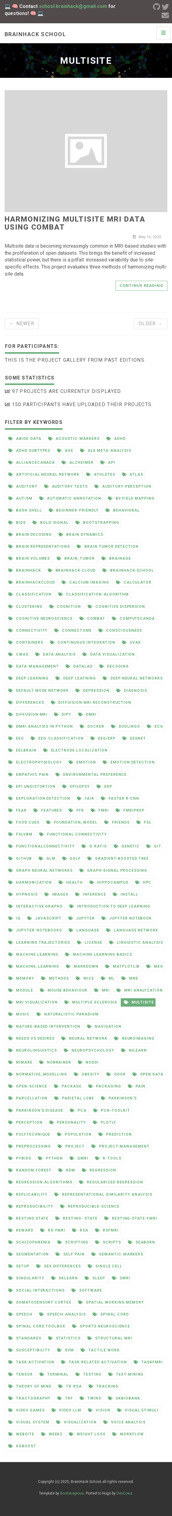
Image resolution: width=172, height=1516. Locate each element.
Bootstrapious (72, 1493)
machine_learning (33, 966)
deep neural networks (133, 678)
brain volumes (29, 558)
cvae (131, 642)
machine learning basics (98, 954)
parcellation (28, 1098)
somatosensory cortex (39, 1302)
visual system (28, 1422)
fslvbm (20, 834)
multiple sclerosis (90, 1002)
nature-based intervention (44, 1026)
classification (30, 594)
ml (108, 978)
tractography (29, 1398)
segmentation (28, 1254)
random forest (30, 1170)
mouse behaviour (63, 990)
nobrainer (55, 1062)
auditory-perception (122, 486)
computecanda (133, 618)
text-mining (126, 1374)
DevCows (124, 1493)
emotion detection (129, 762)
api (107, 462)
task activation (31, 1362)
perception (25, 1122)
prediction (115, 1134)
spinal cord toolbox (36, 1326)
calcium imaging (85, 582)
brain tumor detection (108, 546)
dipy (62, 714)
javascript (44, 918)
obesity (87, 1074)
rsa (80, 1230)
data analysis (55, 654)
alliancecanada (31, 462)
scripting (72, 1242)
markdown (82, 966)
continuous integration (82, 642)
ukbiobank (124, 1398)
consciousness (120, 630)
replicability (28, 1194)
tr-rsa (70, 1386)
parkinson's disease (35, 1110)
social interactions (36, 1290)
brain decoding (30, 534)
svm (65, 1350)
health (71, 882)
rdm (66, 1170)
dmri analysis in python (40, 726)
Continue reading (141, 285)
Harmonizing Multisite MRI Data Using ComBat (75, 223)
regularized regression (111, 1182)
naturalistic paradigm (67, 1014)
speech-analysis (62, 1314)
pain (137, 1086)
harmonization (30, 882)
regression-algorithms (40, 1182)
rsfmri (107, 1230)
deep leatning (75, 678)
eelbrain (22, 750)
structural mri (109, 1338)
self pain (70, 1254)
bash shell (25, 510)
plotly (104, 1122)
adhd (116, 438)
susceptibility (29, 1350)
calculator (134, 582)
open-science (27, 1086)
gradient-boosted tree (118, 858)
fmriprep (130, 810)
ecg (155, 726)
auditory (22, 486)
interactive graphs (35, 906)
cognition (65, 606)
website (21, 1434)
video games (26, 1410)
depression (92, 690)
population (74, 1134)
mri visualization (33, 1002)
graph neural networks (40, 870)
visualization (76, 1422)
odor (116, 1074)
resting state (28, 1218)
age (65, 450)
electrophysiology (35, 762)
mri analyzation (140, 990)
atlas (132, 474)
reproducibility (30, 1206)
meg (154, 966)
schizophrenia (29, 1242)
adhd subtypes (29, 450)
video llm (67, 1410)
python (50, 1158)
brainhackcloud (31, 582)
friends (117, 822)
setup (18, 1266)
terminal (54, 1374)
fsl (144, 822)
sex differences (58, 1266)
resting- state (76, 1218)
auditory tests (66, 486)
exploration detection (39, 798)
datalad (79, 666)
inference (90, 894)
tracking (103, 1386)
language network (132, 930)
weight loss (87, 1434)
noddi (88, 1062)
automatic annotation (70, 498)
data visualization (108, 654)
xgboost (22, 1446)
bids (17, 522)
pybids (19, 1158)
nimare (20, 1062)
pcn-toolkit (111, 1110)
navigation (104, 1026)
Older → (151, 323)
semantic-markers (117, 1254)
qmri (79, 1158)
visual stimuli (138, 1410)
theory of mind (30, 1386)
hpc (143, 882)
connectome (73, 630)
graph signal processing (113, 870)
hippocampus (109, 882)
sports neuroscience (101, 1326)
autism (20, 498)
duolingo (125, 726)
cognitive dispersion (116, 606)
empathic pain (28, 774)
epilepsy (76, 786)
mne (129, 978)
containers (25, 642)
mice (85, 978)
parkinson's (119, 1098)
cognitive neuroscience (40, 618)
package (68, 1086)
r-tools (108, 1158)
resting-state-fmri (130, 1218)
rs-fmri (53, 1230)
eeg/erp (103, 738)
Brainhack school (35, 34)
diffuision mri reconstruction (91, 702)
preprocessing (29, 1146)
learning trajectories (39, 942)
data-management (33, 666)
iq (14, 918)
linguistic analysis (136, 942)
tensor (20, 1374)
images (56, 894)
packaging (104, 1086)
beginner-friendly (74, 510)
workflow (128, 1434)
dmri (87, 714)
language (84, 930)
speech (20, 1314)
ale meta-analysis (105, 450)
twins (90, 1398)
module (20, 990)
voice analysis (124, 1422)
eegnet (134, 738)
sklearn (64, 1278)
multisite (139, 1002)
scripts (108, 1242)
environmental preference (91, 774)
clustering (25, 606)
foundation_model (71, 822)
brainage (116, 558)
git (153, 846)
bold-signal (50, 522)
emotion (82, 762)
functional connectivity (73, 834)
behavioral (122, 510)
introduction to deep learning (109, 906)
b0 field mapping (131, 498)
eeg (16, 738)
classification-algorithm (93, 594)
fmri (100, 810)
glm (47, 858)
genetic (127, 846)
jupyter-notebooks (35, 930)
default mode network (38, 690)
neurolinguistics (32, 1050)
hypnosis (23, 894)
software (86, 1290)
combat (92, 618)
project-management (120, 1146)
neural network (84, 1038)
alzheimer (78, 462)
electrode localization (75, 750)
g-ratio (94, 846)
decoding (114, 666)
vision (99, 1410)
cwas (18, 654)
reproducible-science (89, 1206)
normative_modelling (37, 1074)
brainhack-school (128, 570)
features (47, 810)
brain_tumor (76, 558)
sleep (95, 1278)
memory (21, 978)
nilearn (134, 1050)
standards (24, 1338)
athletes (100, 474)
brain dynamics (81, 534)
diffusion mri (27, 714)
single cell (105, 1266)
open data (148, 1074)
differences (26, 702)
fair (85, 798)
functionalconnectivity (41, 846)
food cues (24, 822)
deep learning (28, 678)
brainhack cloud (72, 570)
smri (121, 1278)
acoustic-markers (74, 438)
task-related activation (94, 1362)
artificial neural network (43, 474)
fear (17, 810)
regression (99, 1170)
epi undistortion (31, 786)
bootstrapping (97, 522)
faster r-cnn (120, 798)
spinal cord (111, 1314)
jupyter (81, 918)
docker (92, 726)
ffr (76, 810)
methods (55, 978)
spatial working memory (111, 1302)
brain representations (39, 546)
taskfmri (148, 1362)
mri (102, 990)
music (19, 1014)
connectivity (28, 630)
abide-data (24, 438)
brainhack (24, 570)
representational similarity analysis (103, 1194)
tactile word (100, 1350)
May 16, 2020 (147, 237)
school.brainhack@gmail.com (73, 6)
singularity (26, 1278)
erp (104, 786)
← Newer (21, 323)
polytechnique (29, 1134)
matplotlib (122, 966)
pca (78, 1110)
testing (88, 1374)
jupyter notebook (126, 918)
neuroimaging (134, 1038)
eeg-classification (57, 738)
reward (20, 1230)
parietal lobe (74, 1098)
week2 (52, 1434)
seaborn (141, 1242)
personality (67, 1122)
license (89, 942)
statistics (64, 1338)
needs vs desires (31, 1038)
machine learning (33, 954)
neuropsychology (89, 1050)
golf (71, 858)
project (71, 1146)
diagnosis (131, 690)
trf (65, 1398)
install (125, 894)
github (20, 858)
